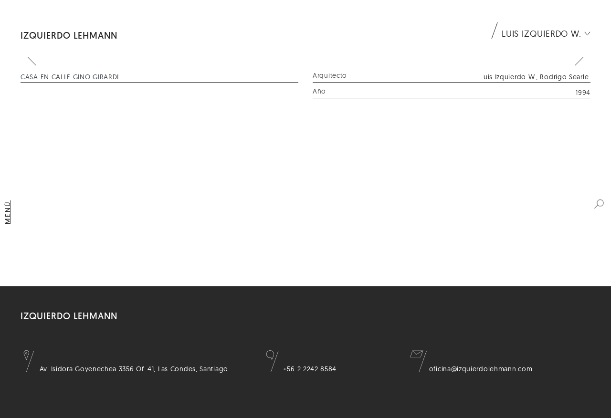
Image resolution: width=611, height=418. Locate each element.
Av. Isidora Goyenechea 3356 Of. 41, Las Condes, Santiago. (125, 369)
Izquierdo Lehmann (69, 35)
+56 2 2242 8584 (300, 369)
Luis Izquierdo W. (541, 33)
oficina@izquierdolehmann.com (471, 369)
